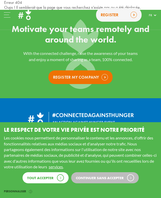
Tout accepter (45, 177)
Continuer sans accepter (105, 177)
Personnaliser (18, 191)
